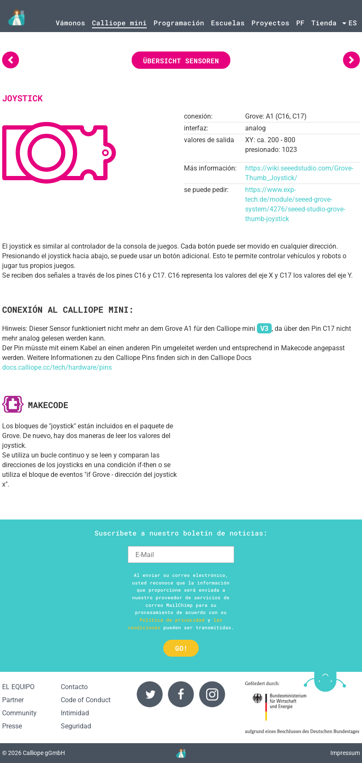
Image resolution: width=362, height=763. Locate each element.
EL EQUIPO (18, 687)
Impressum (345, 753)
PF (300, 22)
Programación (179, 22)
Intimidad (75, 713)
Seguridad (76, 726)
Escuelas (228, 22)
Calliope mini (119, 22)
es (352, 22)
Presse (12, 726)
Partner (13, 700)
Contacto (74, 687)
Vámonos (70, 22)
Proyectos (270, 22)
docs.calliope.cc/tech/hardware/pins (57, 367)
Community (19, 713)
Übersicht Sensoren (181, 60)
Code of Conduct (86, 700)
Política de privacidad (172, 620)
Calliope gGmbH (44, 753)
